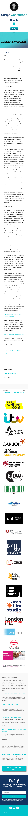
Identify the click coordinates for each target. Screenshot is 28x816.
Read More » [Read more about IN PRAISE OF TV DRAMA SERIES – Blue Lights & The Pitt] (4, 739)
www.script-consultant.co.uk (10, 373)
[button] (14, 24)
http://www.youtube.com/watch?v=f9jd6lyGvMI (14, 334)
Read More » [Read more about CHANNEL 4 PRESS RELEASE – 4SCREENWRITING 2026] (4, 714)
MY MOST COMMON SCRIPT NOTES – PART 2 (13, 694)
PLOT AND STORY (6, 743)
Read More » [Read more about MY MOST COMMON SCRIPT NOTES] (4, 725)
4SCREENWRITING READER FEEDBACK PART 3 (14, 755)
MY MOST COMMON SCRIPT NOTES (11, 717)
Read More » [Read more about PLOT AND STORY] (4, 751)
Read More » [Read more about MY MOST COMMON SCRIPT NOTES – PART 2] (4, 700)
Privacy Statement (14, 810)
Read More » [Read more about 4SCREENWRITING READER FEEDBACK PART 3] (4, 763)
